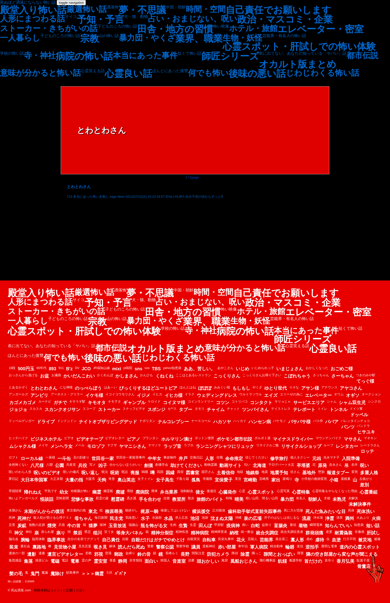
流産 (306, 518)
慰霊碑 (117, 499)
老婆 (329, 532)
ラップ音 (172, 446)
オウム (339, 394)
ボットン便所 (204, 438)
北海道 (259, 465)
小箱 (333, 479)
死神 (12, 517)
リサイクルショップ (301, 446)
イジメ (143, 395)
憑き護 (131, 498)
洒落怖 (113, 7)
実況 (238, 479)
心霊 (242, 491)
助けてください (186, 465)
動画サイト (230, 465)
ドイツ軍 (356, 409)
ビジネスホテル (46, 439)
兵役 (82, 465)
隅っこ (256, 553)
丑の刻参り (81, 457)
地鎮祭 (252, 472)
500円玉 (26, 368)
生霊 (193, 525)
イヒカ (157, 394)
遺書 (42, 553)
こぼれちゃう (297, 375)
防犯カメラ (218, 554)
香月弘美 (345, 561)
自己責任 (111, 539)
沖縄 (238, 517)
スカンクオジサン (62, 409)
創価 (148, 465)
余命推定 (234, 458)
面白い (151, 561)
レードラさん (370, 445)
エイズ (271, 395)
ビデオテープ (89, 439)
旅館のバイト (209, 499)
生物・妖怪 (242, 38)
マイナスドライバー (293, 439)
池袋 (205, 517)
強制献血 (186, 491)
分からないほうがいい (125, 464)
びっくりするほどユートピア (148, 388)
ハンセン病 (259, 421)
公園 (59, 465)
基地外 (309, 472)
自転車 (209, 539)
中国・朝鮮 (176, 7)
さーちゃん (342, 375)
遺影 (31, 554)
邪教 (88, 553)
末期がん (15, 510)
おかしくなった (317, 368)
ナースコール (201, 421)
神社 (29, 532)
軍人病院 (259, 547)
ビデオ (69, 438)
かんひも (146, 375)
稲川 (97, 532)
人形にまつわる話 (32, 19)
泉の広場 (253, 518)
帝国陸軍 (15, 491)
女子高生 (165, 479)
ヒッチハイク (18, 438)
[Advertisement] (192, 238)
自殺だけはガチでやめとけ (158, 539)
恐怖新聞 (62, 498)
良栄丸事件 (226, 539)
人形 (209, 458)
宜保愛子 (224, 479)
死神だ (24, 518)
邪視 (98, 554)
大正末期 (56, 479)
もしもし (241, 388)
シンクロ (374, 401)
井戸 (183, 458)
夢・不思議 (142, 10)
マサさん (353, 439)
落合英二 (281, 539)
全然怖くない (18, 464)
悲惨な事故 (82, 499)
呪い (364, 465)
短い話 (373, 525)
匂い (247, 464)
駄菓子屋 (363, 560)
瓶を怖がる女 (154, 525)
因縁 (170, 472)
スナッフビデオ (134, 409)
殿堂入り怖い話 (33, 10)
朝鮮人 (315, 499)
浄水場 (318, 517)
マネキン (370, 438)
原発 (322, 465)
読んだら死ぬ (131, 547)
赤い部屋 (227, 547)
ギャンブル (134, 402)
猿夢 (93, 525)
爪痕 (61, 525)
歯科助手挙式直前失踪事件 (255, 511)
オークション (371, 394)
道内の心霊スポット (360, 547)
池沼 (194, 518)
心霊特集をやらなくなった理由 (334, 491)
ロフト (13, 457)
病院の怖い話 (84, 56)
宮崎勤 (250, 479)
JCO (86, 368)
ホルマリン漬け (177, 439)
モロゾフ (96, 446)
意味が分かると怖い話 (40, 73)
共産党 (71, 464)
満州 (349, 518)
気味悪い (131, 517)
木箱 (327, 498)
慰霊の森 (102, 498)
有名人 (301, 498)
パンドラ (363, 426)
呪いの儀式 (71, 472)
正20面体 (218, 510)
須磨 (191, 560)
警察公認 (165, 547)
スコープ (89, 409)
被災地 (365, 539)
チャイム (216, 409)
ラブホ (189, 445)
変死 (354, 472)
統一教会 (247, 532)
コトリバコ (240, 401)
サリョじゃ (283, 401)
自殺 (125, 539)
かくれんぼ (105, 375)
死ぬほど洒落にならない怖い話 (28, 2)
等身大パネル (129, 532)
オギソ (352, 395)
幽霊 (96, 492)
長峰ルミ (171, 553)
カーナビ (44, 401)
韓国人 (165, 560)
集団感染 (15, 560)
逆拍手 (312, 547)
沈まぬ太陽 (221, 518)
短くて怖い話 (189, 53)
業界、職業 (199, 38)
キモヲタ (114, 401)
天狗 (101, 479)
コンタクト (261, 402)
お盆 (44, 375)
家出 (275, 479)
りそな (294, 387)
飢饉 (282, 561)
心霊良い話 (128, 73)
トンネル (338, 409)
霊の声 (86, 560)
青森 (112, 560)
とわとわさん (43, 388)
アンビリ (39, 395)
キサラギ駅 (77, 401)
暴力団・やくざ (147, 38)
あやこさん (225, 368)
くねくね (164, 375)
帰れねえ (33, 492)
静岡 (122, 561)
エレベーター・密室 (321, 29)
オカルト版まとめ (297, 64)
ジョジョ (18, 409)
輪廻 (289, 547)
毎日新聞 (101, 517)
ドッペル (359, 414)
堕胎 (321, 472)
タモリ (199, 409)
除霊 (245, 554)
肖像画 (359, 532)
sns (138, 368)
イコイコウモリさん (120, 394)
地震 (264, 472)
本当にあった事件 (145, 55)
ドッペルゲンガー (22, 421)
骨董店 (364, 566)
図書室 (192, 472)
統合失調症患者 (292, 532)
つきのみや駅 (365, 375)
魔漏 (45, 572)
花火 (240, 539)
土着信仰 (226, 472)
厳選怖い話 (87, 9)
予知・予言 (100, 19)
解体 (112, 546)
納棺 (234, 532)
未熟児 (339, 499)
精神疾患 (182, 532)
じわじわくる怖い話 (322, 73)
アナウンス (329, 387)
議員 (195, 547)
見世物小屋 (65, 547)
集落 (28, 561)
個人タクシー (300, 457)
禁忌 (87, 532)
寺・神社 (40, 55)
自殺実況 (193, 539)
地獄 (240, 472)
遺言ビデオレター (65, 554)
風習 (224, 560)
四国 (160, 472)
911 (61, 368)
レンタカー (347, 446)
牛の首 (74, 525)
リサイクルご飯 (267, 445)
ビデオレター (115, 438)
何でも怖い (208, 73)
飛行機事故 (267, 560)
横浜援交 (201, 511)
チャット (233, 409)
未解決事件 (360, 504)
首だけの (313, 561)
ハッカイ (239, 421)
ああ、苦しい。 (199, 368)
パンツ (348, 426)
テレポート (304, 409)
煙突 (51, 525)
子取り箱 (182, 479)
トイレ (322, 409)
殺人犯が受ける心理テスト (52, 517)
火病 (376, 518)
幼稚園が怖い (80, 491)
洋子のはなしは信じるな (281, 517)
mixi (116, 368)
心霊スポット (261, 492)
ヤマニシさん (132, 446)
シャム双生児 (352, 402)
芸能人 (252, 539)
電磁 (54, 561)
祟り (60, 532)
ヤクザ (112, 445)
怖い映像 (221, 26)
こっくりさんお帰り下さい (262, 375)
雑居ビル (41, 560)
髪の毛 (16, 573)
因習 (180, 472)
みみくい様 (222, 387)
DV (77, 368)
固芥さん (207, 472)
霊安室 (100, 561)
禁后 (77, 532)
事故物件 (169, 457)
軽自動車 (276, 546)
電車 (74, 561)
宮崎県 (264, 479)
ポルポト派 (262, 438)
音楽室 (179, 561)
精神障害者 (219, 532)
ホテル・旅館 (253, 28)
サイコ (71, 17)
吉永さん (335, 464)
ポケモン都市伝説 (234, 439)
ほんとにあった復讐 (170, 71)
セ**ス (172, 409)
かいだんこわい (79, 375)
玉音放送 (117, 525)
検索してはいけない (175, 510)
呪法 (104, 472)
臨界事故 (56, 539)
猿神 (103, 525)
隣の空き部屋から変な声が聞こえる (342, 554)
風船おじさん (243, 561)
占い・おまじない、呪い (192, 19)
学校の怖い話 (12, 53)
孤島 (195, 479)
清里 (339, 517)
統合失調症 (267, 532)
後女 (199, 492)
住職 (219, 457)
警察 (150, 546)
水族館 (157, 517)
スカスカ (35, 409)
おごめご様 (342, 368)
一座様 (50, 457)
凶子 (102, 465)
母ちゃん (83, 518)
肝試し (373, 532)
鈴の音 (144, 554)
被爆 (377, 539)
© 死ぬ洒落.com (19, 590)
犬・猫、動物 (136, 17)
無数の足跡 (37, 525)
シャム (332, 401)
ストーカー (109, 409)
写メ (92, 464)
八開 (49, 464)
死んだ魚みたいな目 (325, 511)
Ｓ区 (109, 572)
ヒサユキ (366, 431)
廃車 (154, 491)
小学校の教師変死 (314, 479)
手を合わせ (150, 499)
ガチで (60, 402)
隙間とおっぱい (279, 554)
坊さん (295, 472)
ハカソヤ (222, 421)
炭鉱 (21, 525)
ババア (332, 421)
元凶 (316, 458)
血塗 (336, 539)
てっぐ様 (365, 381)
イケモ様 (94, 395)
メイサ (43, 445)
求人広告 (181, 517)
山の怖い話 (109, 36)
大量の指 (74, 479)
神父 (18, 532)
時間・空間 (206, 9)
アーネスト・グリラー (67, 394)
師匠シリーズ (230, 56)
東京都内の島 (76, 510)
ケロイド (154, 401)
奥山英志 (126, 479)
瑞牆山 (133, 525)
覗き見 (100, 547)
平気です (50, 491)
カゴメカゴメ (22, 402)
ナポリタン (147, 421)
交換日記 (196, 457)
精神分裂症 (162, 532)
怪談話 (46, 499)
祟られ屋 (47, 532)
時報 (229, 498)
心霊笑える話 (93, 71)
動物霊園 (210, 464)
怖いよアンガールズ (23, 498)
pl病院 (127, 368)
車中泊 (243, 546)
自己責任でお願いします (278, 10)
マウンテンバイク (328, 438)
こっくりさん (226, 375)
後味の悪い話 (257, 73)
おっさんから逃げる (23, 375)
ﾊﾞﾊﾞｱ (120, 573)
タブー (185, 409)
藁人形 (297, 539)
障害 (300, 553)
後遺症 (211, 491)
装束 (13, 547)
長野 (185, 554)
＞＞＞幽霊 (92, 573)
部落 (108, 553)
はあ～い (110, 387)
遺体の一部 (17, 553)
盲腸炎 (280, 525)
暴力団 (287, 499)
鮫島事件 (72, 572)
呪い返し (90, 472)
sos (147, 368)
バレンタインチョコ (355, 421)
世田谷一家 (103, 458)
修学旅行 (279, 458)
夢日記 (13, 479)
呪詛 (124, 472)
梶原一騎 (149, 511)
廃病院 (142, 492)
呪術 (114, 472)
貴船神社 (208, 546)
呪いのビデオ (47, 472)
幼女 (63, 492)
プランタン (151, 438)
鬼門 (34, 573)
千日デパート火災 (281, 464)
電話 (65, 560)
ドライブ (46, 421)
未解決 (353, 498)
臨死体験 (38, 539)
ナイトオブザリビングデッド (108, 421)
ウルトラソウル (250, 394)
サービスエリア (309, 402)
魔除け (57, 573)
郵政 (118, 554)
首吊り (329, 560)
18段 (12, 368)
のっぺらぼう (88, 388)
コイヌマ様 (174, 402)
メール (80, 445)
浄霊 (329, 518)
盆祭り (267, 525)
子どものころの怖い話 (117, 26)
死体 (351, 510)
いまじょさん (289, 368)
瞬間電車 (316, 525)
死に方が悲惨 (293, 510)
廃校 (130, 491)
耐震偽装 (343, 532)
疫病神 (233, 525)
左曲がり (365, 479)
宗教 (89, 38)
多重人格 (369, 472)
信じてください (256, 457)
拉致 (166, 498)
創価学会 (161, 464)
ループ (328, 445)
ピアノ (133, 439)
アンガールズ (18, 394)
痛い (245, 525)
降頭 (235, 553)
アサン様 (310, 388)
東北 (92, 511)
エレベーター (318, 395)
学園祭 (207, 479)
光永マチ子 (331, 457)
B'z (69, 368)
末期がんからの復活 (44, 511)
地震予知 (279, 472)
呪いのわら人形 (20, 472)
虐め (309, 539)
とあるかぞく (18, 387)
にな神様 (66, 387)
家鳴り (287, 479)
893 (52, 368)
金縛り (130, 553)
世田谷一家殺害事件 (130, 457)
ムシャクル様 (22, 446)
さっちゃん (321, 375)
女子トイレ (146, 479)
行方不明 (349, 539)
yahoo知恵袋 (172, 368)
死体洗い (366, 511)
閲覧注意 (198, 553)
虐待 (319, 539)
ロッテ (367, 451)
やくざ (257, 387)
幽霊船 (108, 491)
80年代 (42, 368)
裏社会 (25, 546)
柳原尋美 (114, 511)
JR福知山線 (101, 368)
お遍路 (56, 375)
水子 (145, 518)
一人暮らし (20, 38)
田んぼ (205, 525)
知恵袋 (359, 525)
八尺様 (37, 465)
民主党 (116, 518)
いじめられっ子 (262, 368)
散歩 (191, 498)
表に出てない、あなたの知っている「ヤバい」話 (302, 53)
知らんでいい (338, 525)
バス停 (318, 421)
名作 (354, 464)
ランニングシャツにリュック (225, 446)
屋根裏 (345, 479)
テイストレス (281, 409)
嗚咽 (145, 472)
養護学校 (295, 560)
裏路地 (39, 547)
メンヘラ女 (61, 446)
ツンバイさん (255, 409)
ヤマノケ (154, 445)
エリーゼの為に (291, 394)
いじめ (242, 368)
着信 (293, 525)
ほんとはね (188, 387)
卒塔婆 (303, 465)
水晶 (168, 518)
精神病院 (200, 532)
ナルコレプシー (173, 421)
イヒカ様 (174, 395)
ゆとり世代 (275, 388)
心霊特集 (301, 492)
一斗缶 (64, 458)
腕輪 (25, 539)
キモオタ (97, 402)
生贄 (183, 525)
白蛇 (255, 525)
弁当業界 (169, 492)
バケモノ (279, 421)
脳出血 (13, 539)
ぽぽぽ (205, 388)
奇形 (111, 479)
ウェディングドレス (217, 395)
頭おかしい (208, 561)
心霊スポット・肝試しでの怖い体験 (299, 46)
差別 (364, 484)
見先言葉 (84, 546)
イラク (190, 394)
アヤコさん (351, 388)
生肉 (173, 525)
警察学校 (182, 546)
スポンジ (156, 409)
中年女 (154, 458)
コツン (222, 402)
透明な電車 (329, 546)
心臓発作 (228, 492)
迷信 (300, 546)
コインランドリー (201, 401)
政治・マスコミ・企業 (285, 19)
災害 (12, 525)
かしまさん (126, 375)
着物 (302, 525)
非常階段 (135, 560)
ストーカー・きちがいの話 (49, 28)
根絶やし (131, 510)
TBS (156, 368)
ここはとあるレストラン (193, 375)
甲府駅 (219, 525)
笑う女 (109, 532)
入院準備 (351, 458)
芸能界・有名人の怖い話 (284, 36)
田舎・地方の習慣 (175, 29)
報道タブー (338, 472)
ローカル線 (32, 458)
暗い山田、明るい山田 (262, 498)
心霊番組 (369, 492)
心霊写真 (283, 491)
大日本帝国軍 (34, 479)
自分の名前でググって (83, 539)
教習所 (179, 499)
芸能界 (266, 539)
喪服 (134, 472)
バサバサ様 (299, 421)
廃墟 (120, 492)
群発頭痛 (314, 532)
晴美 (239, 499)
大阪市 (90, 479)
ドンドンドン (67, 421)
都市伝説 (362, 55)
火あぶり (362, 517)
